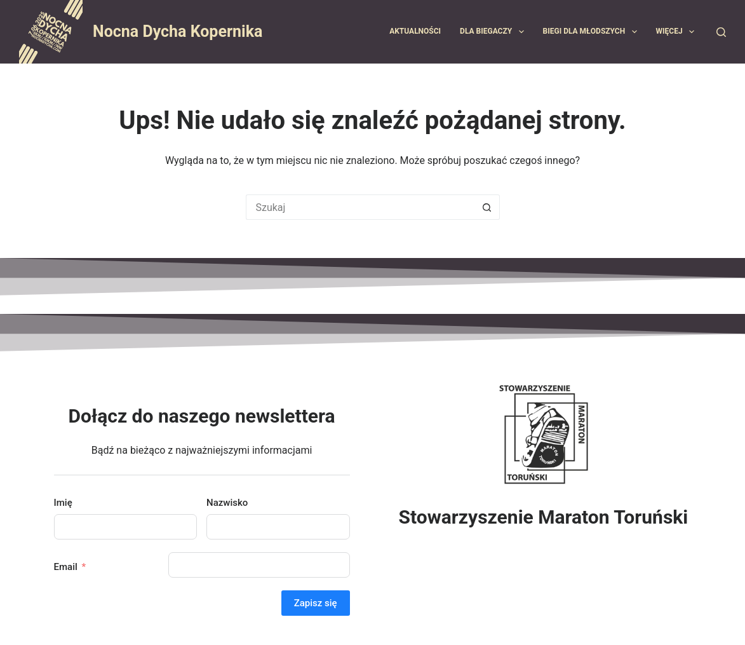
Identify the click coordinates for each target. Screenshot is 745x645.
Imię (63, 502)
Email (65, 567)
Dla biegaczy (494, 31)
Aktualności (415, 31)
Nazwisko (227, 502)
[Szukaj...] (360, 207)
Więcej (677, 31)
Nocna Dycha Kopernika (177, 31)
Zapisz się (315, 603)
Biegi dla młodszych (592, 31)
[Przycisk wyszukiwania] (487, 207)
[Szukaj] (721, 32)
